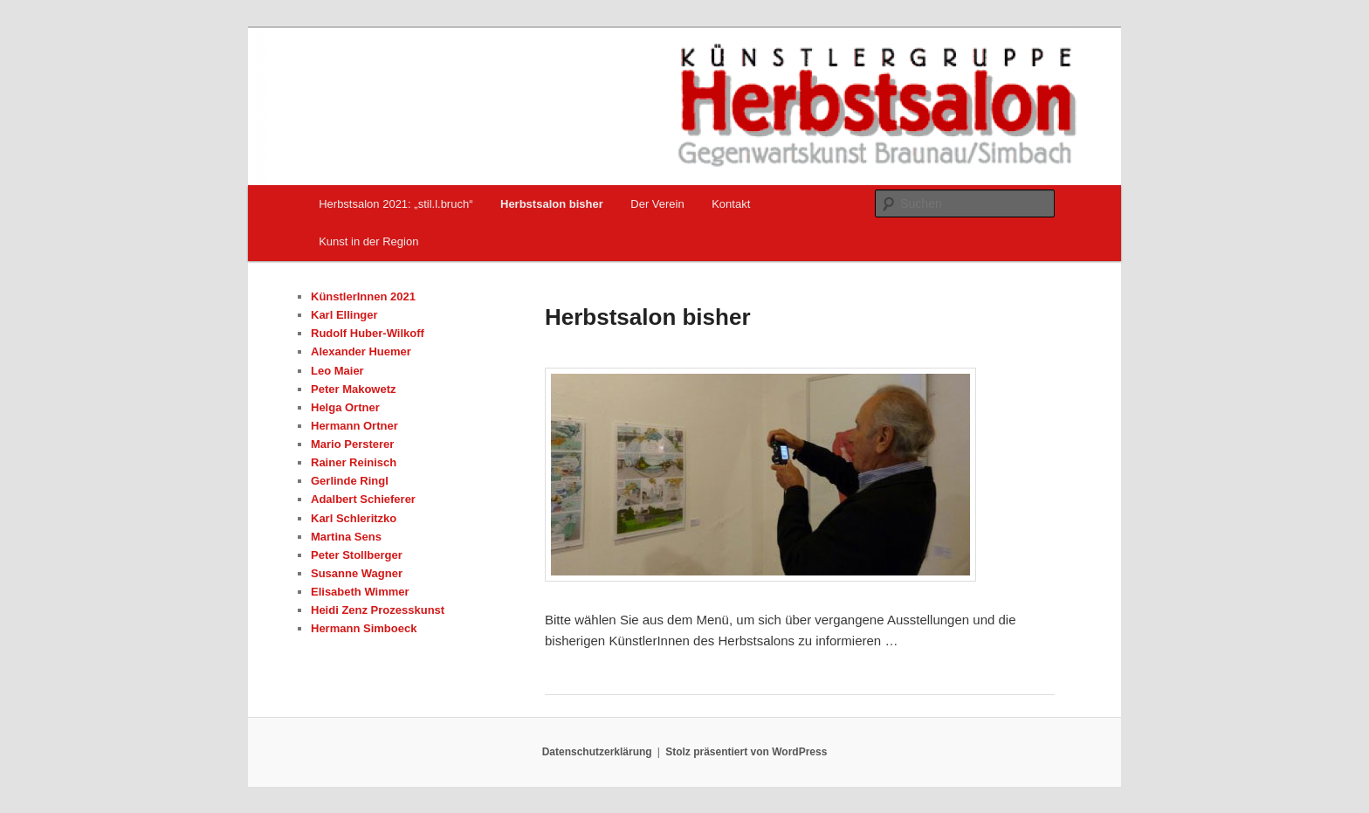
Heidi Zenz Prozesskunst (377, 610)
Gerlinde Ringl (350, 480)
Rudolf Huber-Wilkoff (367, 333)
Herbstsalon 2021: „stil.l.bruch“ (395, 203)
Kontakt (731, 203)
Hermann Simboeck (363, 628)
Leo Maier (337, 370)
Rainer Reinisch (353, 462)
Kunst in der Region (368, 241)
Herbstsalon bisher (551, 203)
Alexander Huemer (361, 351)
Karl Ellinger (344, 314)
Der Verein (657, 203)
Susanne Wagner (356, 573)
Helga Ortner (345, 407)
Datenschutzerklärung (597, 752)
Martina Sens (346, 536)
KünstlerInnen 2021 (363, 296)
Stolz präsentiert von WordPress (746, 752)
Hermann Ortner (354, 425)
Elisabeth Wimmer (360, 591)
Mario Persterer (352, 444)
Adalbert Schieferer (363, 499)
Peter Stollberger (356, 555)
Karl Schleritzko (353, 518)
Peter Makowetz (353, 389)
